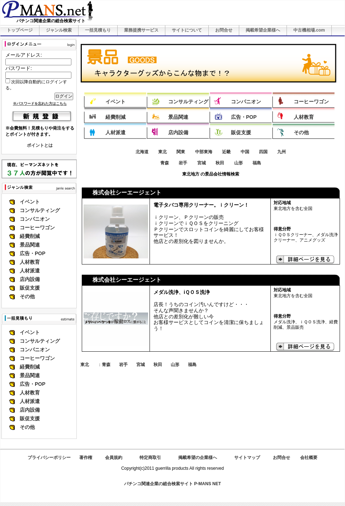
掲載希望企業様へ (263, 30)
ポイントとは (40, 145)
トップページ (20, 30)
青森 (164, 162)
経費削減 (30, 236)
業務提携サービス (141, 30)
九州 (281, 151)
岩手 (183, 162)
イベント (30, 202)
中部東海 (203, 151)
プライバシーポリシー (49, 457)
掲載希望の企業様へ (197, 457)
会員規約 (113, 457)
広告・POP (33, 253)
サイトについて (187, 30)
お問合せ (223, 30)
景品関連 (30, 245)
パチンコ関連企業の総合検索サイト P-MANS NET (172, 483)
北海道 (142, 151)
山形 (238, 162)
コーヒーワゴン (37, 227)
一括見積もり (98, 30)
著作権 (85, 457)
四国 (263, 151)
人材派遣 (30, 270)
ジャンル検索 (59, 30)
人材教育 (30, 262)
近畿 (226, 151)
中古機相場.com (309, 30)
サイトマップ (247, 457)
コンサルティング (40, 210)
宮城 (201, 162)
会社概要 (308, 457)
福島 (256, 162)
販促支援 (30, 288)
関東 (180, 151)
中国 (245, 151)
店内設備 (30, 279)
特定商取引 (150, 457)
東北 (162, 151)
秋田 (220, 162)
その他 (27, 296)
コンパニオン (35, 219)
